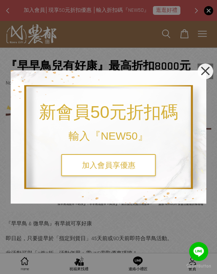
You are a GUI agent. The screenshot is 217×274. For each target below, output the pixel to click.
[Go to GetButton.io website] (198, 266)
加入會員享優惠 (108, 165)
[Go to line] (198, 251)
